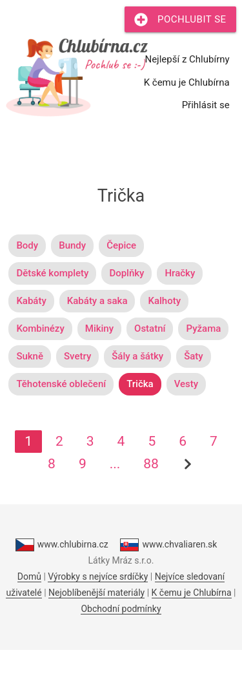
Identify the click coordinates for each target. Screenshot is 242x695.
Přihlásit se (206, 105)
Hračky (180, 273)
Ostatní (149, 328)
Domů (29, 576)
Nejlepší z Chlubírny (187, 59)
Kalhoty (164, 301)
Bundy (72, 245)
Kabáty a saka (97, 301)
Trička (139, 384)
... (115, 463)
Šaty (193, 356)
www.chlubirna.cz (61, 544)
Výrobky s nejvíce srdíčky (98, 576)
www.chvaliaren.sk (168, 544)
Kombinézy (40, 328)
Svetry (77, 356)
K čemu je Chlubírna (187, 82)
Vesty (186, 384)
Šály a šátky (137, 356)
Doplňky (126, 273)
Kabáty (31, 301)
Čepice (121, 245)
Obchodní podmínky (121, 609)
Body (27, 245)
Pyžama (203, 328)
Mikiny (99, 328)
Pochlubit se (180, 19)
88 (151, 463)
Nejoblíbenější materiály (96, 592)
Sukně (29, 356)
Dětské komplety (52, 273)
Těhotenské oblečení (61, 384)
